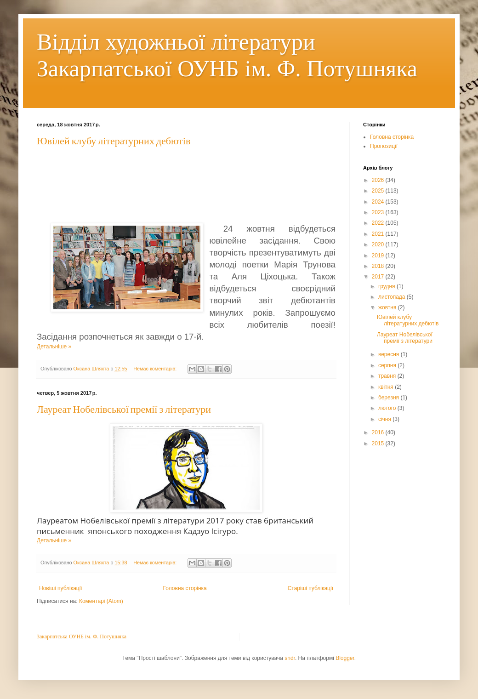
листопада (392, 297)
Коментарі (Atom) (101, 601)
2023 (379, 212)
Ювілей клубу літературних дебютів (113, 141)
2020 (379, 244)
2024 (379, 202)
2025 (379, 191)
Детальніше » (54, 346)
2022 (379, 223)
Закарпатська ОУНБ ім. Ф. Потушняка (81, 636)
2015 (379, 443)
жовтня (388, 307)
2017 (379, 276)
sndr (290, 658)
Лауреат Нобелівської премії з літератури (124, 409)
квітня (386, 387)
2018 (379, 266)
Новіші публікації (60, 588)
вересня (389, 354)
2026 (379, 180)
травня (388, 376)
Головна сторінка (185, 588)
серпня (388, 365)
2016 (379, 432)
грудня (387, 286)
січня (385, 419)
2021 (379, 234)
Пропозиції (384, 146)
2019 (379, 255)
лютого (388, 408)
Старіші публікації (310, 588)
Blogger (345, 658)
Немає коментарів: (155, 368)
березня (389, 397)
